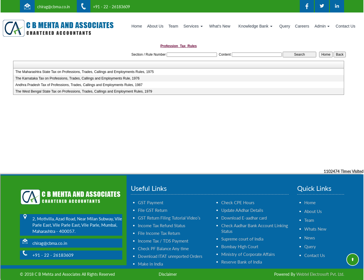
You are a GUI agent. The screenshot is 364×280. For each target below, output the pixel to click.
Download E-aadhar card (244, 211)
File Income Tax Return (159, 226)
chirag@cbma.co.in (53, 6)
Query (284, 26)
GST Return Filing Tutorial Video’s (169, 211)
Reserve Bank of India (241, 255)
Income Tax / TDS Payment (163, 234)
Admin (322, 26)
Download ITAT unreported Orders (170, 249)
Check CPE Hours (238, 195)
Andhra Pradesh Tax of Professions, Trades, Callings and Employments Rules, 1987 (78, 85)
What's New (219, 26)
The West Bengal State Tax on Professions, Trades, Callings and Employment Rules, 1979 (83, 91)
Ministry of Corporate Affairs (248, 247)
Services (193, 26)
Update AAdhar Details (242, 203)
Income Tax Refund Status (161, 219)
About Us (155, 26)
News (309, 231)
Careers (302, 26)
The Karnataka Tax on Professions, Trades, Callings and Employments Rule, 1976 (77, 78)
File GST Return (152, 203)
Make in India (150, 257)
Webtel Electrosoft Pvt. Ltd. (320, 274)
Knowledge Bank (255, 26)
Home (136, 26)
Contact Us (345, 26)
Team (173, 26)
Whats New (315, 222)
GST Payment (150, 195)
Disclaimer (168, 274)
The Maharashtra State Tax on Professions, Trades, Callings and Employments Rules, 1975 (84, 72)
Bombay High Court (239, 240)
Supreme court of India (242, 232)
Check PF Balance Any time (163, 242)
